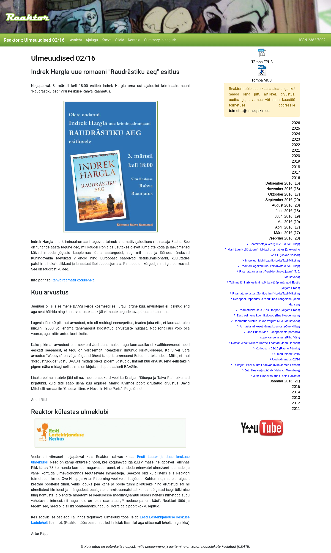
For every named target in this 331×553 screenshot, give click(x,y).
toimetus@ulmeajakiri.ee (249, 111)
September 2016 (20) (282, 200)
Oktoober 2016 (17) (284, 194)
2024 (296, 134)
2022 (296, 145)
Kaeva (107, 40)
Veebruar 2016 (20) (284, 238)
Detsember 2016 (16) (282, 183)
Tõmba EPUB (262, 62)
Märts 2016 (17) (287, 233)
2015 (296, 387)
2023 (296, 139)
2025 (296, 128)
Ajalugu (92, 40)
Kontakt (134, 40)
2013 (296, 398)
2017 (296, 172)
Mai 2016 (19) (288, 222)
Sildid (119, 40)
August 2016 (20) (286, 205)
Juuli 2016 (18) (288, 211)
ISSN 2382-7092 (312, 40)
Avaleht (76, 40)
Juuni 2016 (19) (287, 216)
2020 (296, 156)
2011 (296, 409)
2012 (296, 403)
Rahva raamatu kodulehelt (73, 280)
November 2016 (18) (283, 189)
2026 (296, 123)
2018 (296, 167)
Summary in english (160, 40)
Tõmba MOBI (262, 80)
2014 (296, 392)
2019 (296, 161)
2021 (296, 150)
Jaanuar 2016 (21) (285, 381)
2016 (296, 178)
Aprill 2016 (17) (287, 227)
